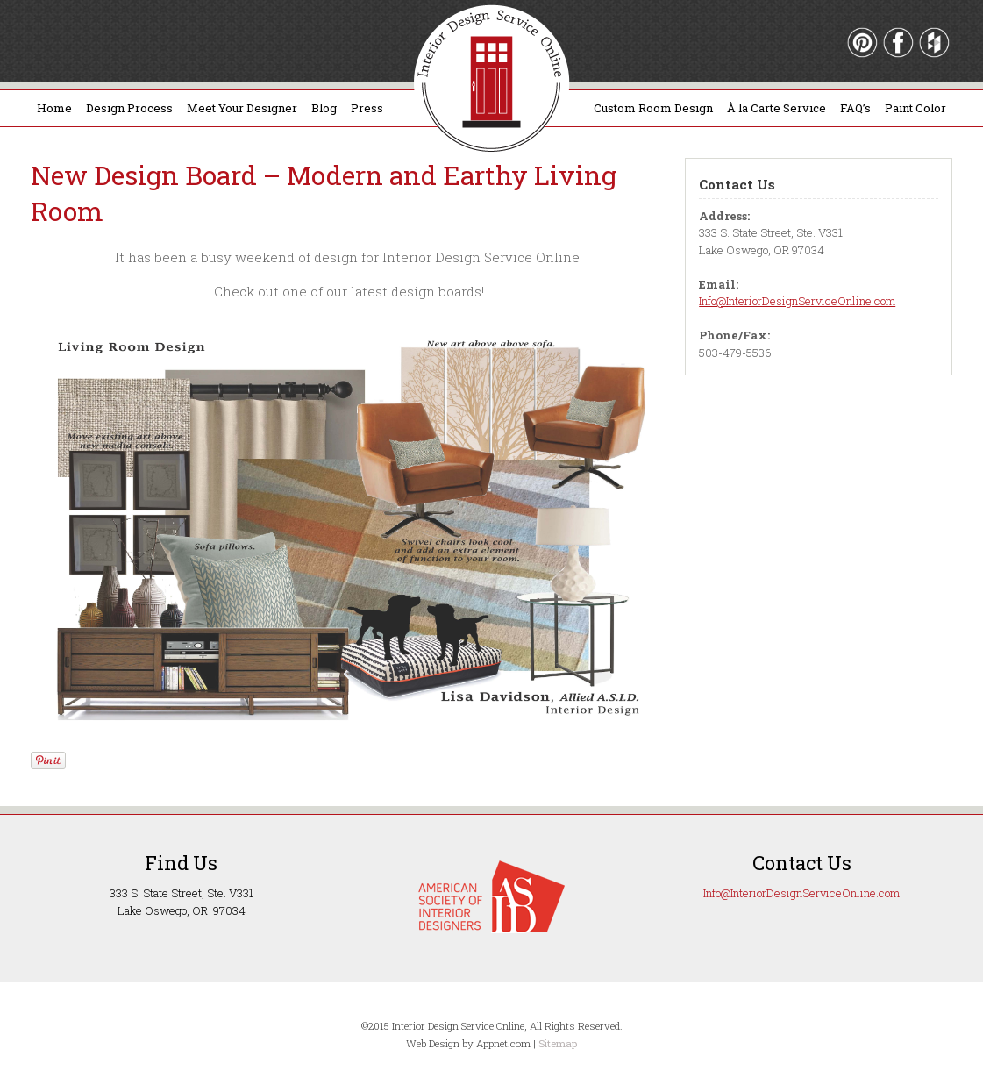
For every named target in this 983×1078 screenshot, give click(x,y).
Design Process (129, 108)
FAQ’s (855, 108)
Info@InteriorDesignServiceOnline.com (797, 301)
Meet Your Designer (242, 108)
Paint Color (915, 108)
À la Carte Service (776, 108)
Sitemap (557, 1043)
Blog (324, 108)
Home (54, 108)
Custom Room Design (653, 108)
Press (367, 108)
